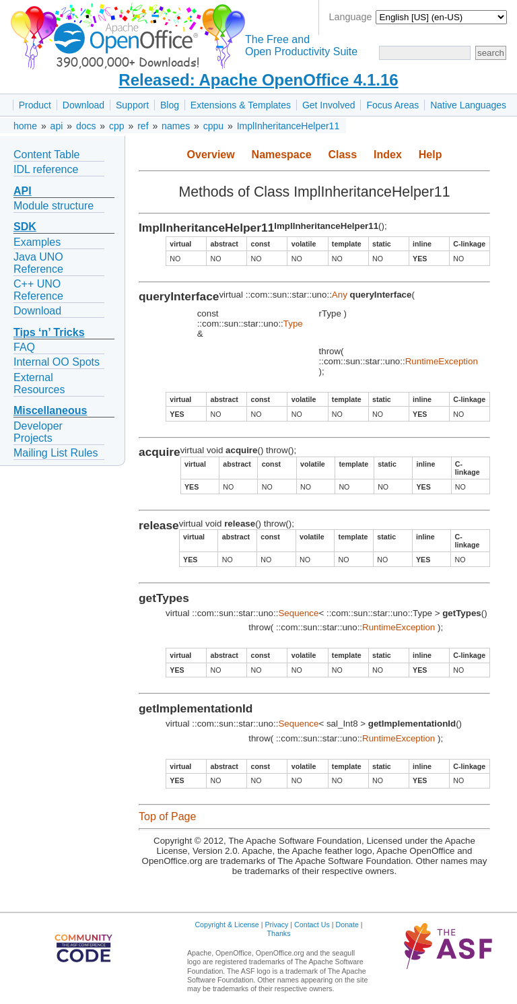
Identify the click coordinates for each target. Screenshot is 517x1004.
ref (142, 126)
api (56, 126)
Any (339, 295)
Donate (347, 925)
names (176, 126)
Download (83, 105)
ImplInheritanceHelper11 (288, 126)
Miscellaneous (50, 410)
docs (86, 126)
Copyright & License (226, 925)
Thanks (279, 933)
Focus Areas (392, 105)
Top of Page (167, 816)
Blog (169, 105)
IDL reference (45, 169)
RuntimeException (441, 361)
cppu (213, 126)
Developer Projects (38, 432)
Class (342, 154)
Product (35, 105)
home (25, 126)
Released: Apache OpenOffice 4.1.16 (258, 80)
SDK (24, 226)
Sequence (298, 613)
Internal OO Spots (56, 362)
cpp (117, 126)
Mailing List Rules (55, 453)
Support (132, 105)
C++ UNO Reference (38, 290)
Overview (211, 154)
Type (293, 324)
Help (430, 154)
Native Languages (468, 105)
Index (388, 154)
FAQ (24, 347)
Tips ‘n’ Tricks (49, 332)
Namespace (282, 154)
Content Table (46, 154)
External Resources (39, 383)
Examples (37, 242)
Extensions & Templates (241, 105)
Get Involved (328, 105)
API (22, 191)
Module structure (53, 205)
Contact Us (312, 925)
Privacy (276, 925)
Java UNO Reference (38, 263)
